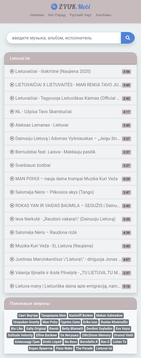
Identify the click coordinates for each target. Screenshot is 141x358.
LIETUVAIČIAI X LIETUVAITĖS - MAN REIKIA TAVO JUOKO (70, 85)
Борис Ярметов (41, 348)
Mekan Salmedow (109, 315)
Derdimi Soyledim (99, 329)
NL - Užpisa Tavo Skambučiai (70, 111)
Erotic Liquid (52, 342)
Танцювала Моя (53, 315)
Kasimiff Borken (81, 315)
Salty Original (36, 329)
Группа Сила (70, 322)
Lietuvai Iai (104, 348)
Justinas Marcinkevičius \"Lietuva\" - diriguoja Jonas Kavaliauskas (73, 259)
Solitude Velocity (20, 335)
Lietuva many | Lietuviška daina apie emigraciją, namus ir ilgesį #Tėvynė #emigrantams (73, 286)
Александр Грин (27, 342)
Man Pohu (50, 322)
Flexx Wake (64, 348)
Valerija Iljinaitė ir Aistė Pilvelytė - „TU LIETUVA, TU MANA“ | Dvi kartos (73, 273)
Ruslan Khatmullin (114, 322)
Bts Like (17, 329)
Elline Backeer (46, 335)
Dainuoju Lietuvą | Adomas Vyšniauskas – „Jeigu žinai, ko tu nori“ (73, 138)
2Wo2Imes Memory (96, 335)
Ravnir (54, 329)
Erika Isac (90, 322)
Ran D (105, 342)
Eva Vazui (123, 329)
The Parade (84, 348)
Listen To (119, 342)
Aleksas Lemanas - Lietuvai (70, 125)
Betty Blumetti (72, 329)
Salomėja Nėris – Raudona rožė (70, 232)
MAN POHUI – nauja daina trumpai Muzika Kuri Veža (70, 179)
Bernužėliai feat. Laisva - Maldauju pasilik (70, 152)
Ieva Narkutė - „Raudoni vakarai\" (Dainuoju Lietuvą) (70, 219)
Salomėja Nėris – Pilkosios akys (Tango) (70, 192)
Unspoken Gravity (26, 322)
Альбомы (103, 15)
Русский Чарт (81, 15)
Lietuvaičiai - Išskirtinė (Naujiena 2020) (70, 71)
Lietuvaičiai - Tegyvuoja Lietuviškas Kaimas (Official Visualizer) (73, 98)
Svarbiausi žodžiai (70, 165)
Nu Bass (71, 342)
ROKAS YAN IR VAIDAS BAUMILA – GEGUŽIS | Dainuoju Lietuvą (73, 205)
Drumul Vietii (123, 335)
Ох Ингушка (69, 335)
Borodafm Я (88, 342)
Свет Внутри (28, 315)
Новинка (37, 15)
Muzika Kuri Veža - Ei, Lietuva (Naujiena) (70, 246)
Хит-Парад (57, 15)
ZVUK (70, 6)
